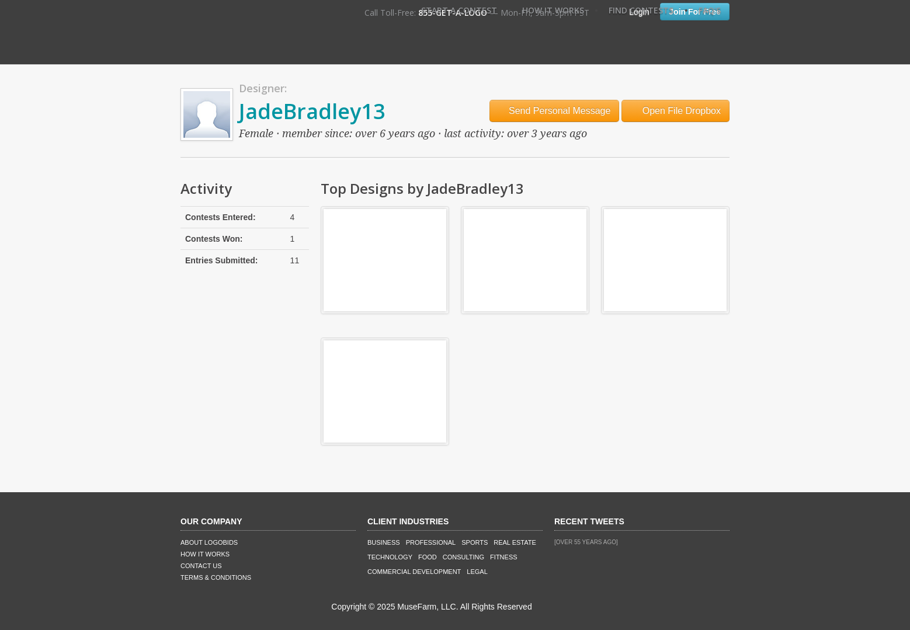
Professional (431, 542)
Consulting (463, 557)
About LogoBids (209, 542)
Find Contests (641, 10)
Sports (474, 542)
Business (383, 542)
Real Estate (515, 542)
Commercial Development (414, 571)
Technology (389, 557)
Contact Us (201, 565)
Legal (477, 571)
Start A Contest (459, 10)
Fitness (503, 557)
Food (427, 557)
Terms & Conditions (215, 577)
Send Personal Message (554, 111)
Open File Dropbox (675, 111)
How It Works (553, 10)
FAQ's (710, 10)
